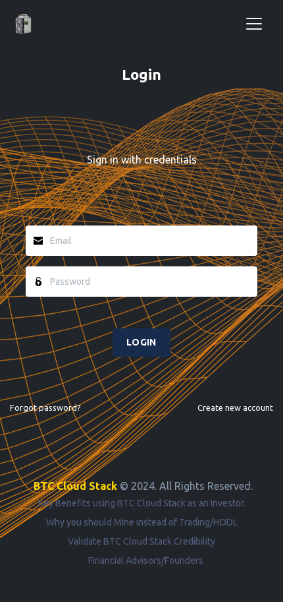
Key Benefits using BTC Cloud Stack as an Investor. (141, 503)
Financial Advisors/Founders (145, 560)
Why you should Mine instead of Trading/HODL (142, 522)
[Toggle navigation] (254, 24)
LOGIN (141, 342)
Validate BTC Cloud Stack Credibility (141, 541)
